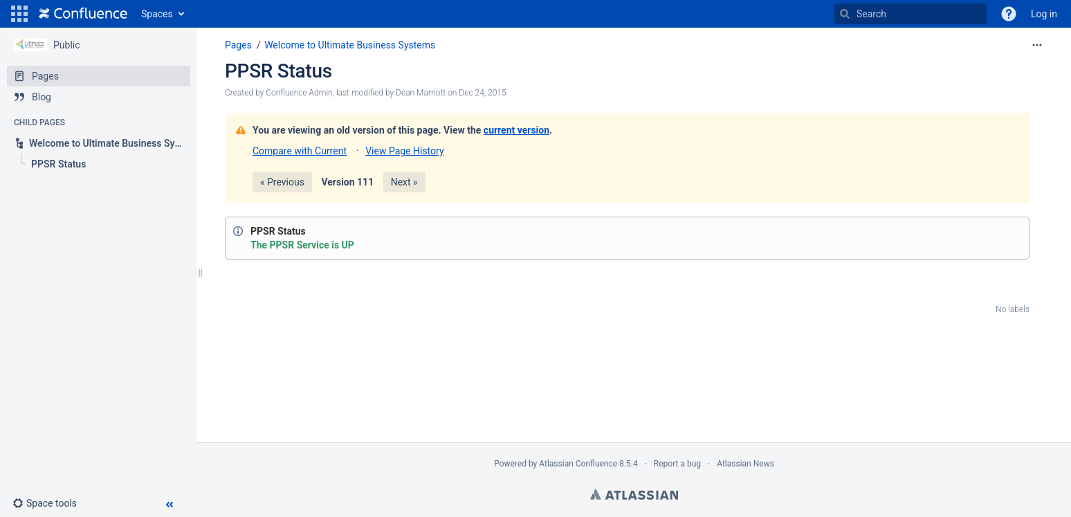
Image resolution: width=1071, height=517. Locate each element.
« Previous (282, 182)
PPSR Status (278, 71)
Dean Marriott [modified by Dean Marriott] (421, 93)
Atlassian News (745, 464)
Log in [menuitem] (1044, 13)
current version (516, 130)
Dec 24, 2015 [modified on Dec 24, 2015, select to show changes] (482, 93)
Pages (238, 45)
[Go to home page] (83, 14)
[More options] (1037, 45)
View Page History (404, 150)
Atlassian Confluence (578, 464)
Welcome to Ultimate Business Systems (349, 45)
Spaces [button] (157, 13)
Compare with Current (300, 150)
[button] (19, 14)
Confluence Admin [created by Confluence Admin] (299, 93)
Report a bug (677, 464)
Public (66, 45)
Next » (404, 182)
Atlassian (634, 494)
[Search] (844, 13)
